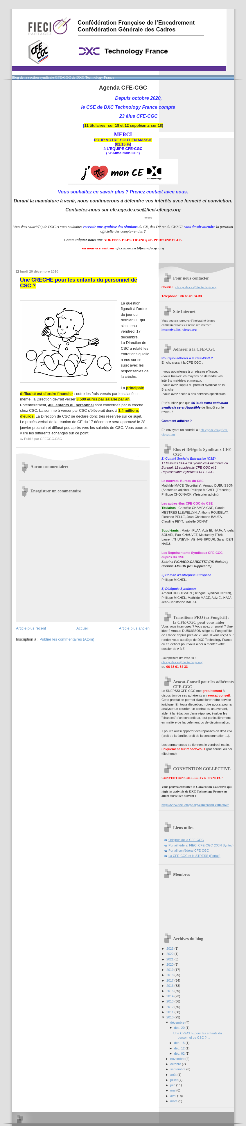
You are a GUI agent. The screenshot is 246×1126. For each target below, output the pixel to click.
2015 (170, 991)
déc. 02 (180, 1053)
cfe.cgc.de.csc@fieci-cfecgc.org (195, 287)
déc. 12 (180, 1048)
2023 (170, 948)
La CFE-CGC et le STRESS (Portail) (194, 855)
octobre (176, 1064)
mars (174, 1101)
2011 (170, 1012)
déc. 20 (180, 1027)
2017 (170, 980)
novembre (177, 1058)
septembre (178, 1069)
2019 (170, 969)
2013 (170, 1001)
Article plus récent (31, 628)
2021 (170, 959)
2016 (170, 985)
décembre (177, 1022)
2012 (170, 1007)
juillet (174, 1080)
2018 (170, 975)
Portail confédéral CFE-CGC (188, 850)
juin (173, 1085)
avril (173, 1096)
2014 (170, 996)
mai (173, 1090)
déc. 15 (180, 1043)
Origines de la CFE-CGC (186, 840)
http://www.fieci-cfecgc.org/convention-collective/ (195, 804)
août (173, 1074)
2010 (170, 1017)
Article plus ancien (134, 628)
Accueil (82, 628)
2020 (170, 964)
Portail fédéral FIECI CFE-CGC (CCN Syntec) (201, 845)
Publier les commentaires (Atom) (66, 639)
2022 (170, 953)
